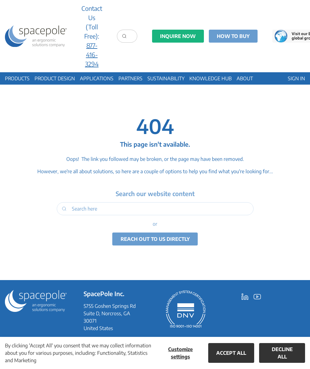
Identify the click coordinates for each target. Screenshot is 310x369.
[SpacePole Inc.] (36, 301)
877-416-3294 (92, 54)
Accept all (231, 353)
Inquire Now (178, 36)
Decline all (282, 353)
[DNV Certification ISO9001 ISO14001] (186, 309)
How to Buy (233, 36)
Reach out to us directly (155, 239)
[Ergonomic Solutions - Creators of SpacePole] (36, 36)
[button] (17, 78)
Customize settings (180, 353)
